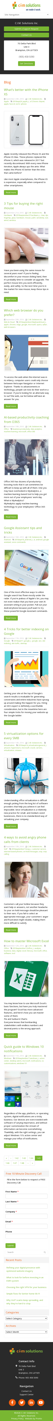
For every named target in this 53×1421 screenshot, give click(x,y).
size (46, 218)
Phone (9, 1231)
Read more (11, 192)
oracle (32, 748)
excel (24, 951)
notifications (36, 1061)
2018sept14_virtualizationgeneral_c (32, 745)
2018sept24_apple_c (21, 101)
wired (6, 220)
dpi (46, 215)
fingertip (7, 218)
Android (7, 539)
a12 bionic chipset (37, 101)
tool (13, 953)
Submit (10, 1245)
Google (7, 641)
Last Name (12, 1201)
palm (34, 218)
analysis (37, 948)
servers (39, 748)
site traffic (16, 643)
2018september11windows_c (27, 1058)
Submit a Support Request (26, 28)
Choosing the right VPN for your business (26, 1287)
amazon (7, 748)
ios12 (18, 104)
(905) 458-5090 (26, 56)
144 (31, 1158)
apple (6, 104)
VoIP (5, 849)
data (14, 951)
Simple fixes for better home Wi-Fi (23, 1293)
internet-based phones (13, 851)
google (24, 324)
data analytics (36, 429)
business (7, 951)
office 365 (31, 431)
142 (17, 1158)
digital (18, 951)
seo (40, 641)
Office (6, 429)
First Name (12, 1191)
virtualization (9, 750)
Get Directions (26, 63)
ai (34, 539)
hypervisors (16, 748)
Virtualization (9, 745)
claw (43, 215)
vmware (18, 750)
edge (19, 324)
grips (14, 218)
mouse (28, 218)
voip (40, 851)
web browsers (9, 327)
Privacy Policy (17, 1418)
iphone (24, 104)
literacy (30, 951)
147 (15, 1163)
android (39, 539)
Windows (7, 1058)
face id (12, 104)
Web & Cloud (9, 322)
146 (7, 1163)
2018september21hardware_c (28, 215)
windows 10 (21, 1063)
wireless (12, 220)
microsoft (32, 324)
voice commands (19, 542)
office (44, 951)
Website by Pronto (33, 1418)
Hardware (8, 215)
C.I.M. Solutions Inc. (35, 99)
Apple (6, 101)
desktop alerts (15, 1061)
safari (44, 324)
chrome (12, 324)
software (7, 953)
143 (24, 1158)
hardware (20, 218)
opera (39, 324)
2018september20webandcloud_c (32, 322)
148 (22, 1163)
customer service (39, 849)
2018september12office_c (23, 948)
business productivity (21, 429)
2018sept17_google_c (22, 641)
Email (9, 1221)
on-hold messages (30, 851)
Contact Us (26, 35)
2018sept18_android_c (24, 539)
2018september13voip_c (21, 849)
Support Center (26, 1394)
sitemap (23, 643)
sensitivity (40, 218)
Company (11, 1211)
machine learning (11, 431)
